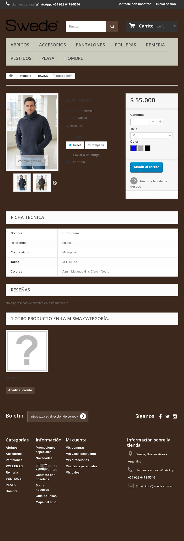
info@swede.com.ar (159, 486)
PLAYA (47, 58)
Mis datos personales (81, 466)
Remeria (155, 45)
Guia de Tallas (46, 496)
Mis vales (73, 472)
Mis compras (75, 447)
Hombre (73, 58)
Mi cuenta (76, 440)
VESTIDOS (21, 58)
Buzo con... (15, 378)
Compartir (96, 145)
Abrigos (20, 45)
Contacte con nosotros (134, 4)
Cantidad (137, 115)
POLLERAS (125, 45)
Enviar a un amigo (86, 155)
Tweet (75, 145)
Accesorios (52, 45)
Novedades (44, 458)
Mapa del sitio (46, 502)
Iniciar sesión (166, 4)
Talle (134, 129)
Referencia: (74, 111)
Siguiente (54, 182)
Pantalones (90, 45)
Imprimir (79, 162)
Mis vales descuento (81, 454)
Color (134, 141)
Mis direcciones (77, 460)
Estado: (71, 118)
